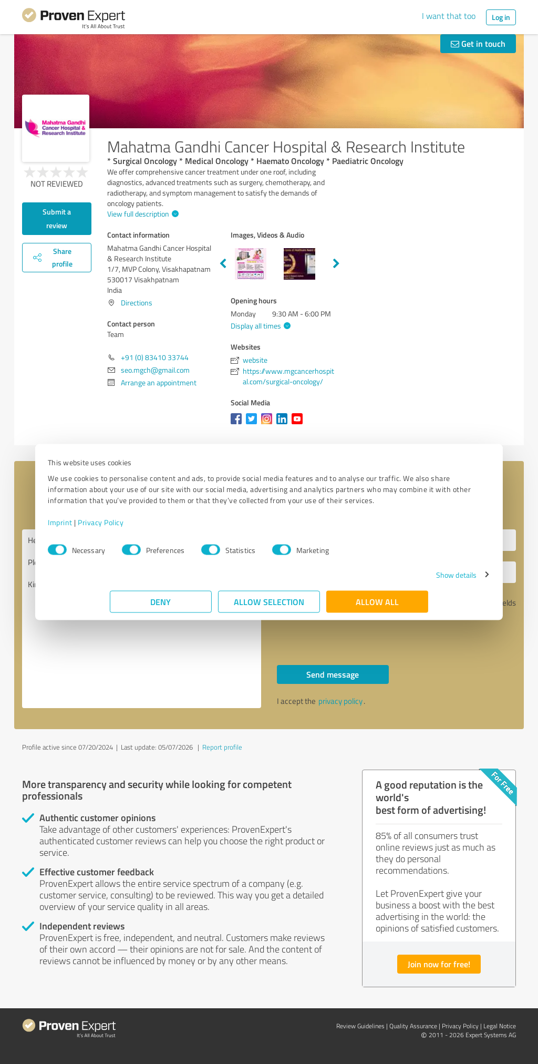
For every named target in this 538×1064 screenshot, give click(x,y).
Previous (223, 264)
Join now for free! (439, 964)
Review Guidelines (360, 1025)
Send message (332, 674)
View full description (141, 214)
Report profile (222, 747)
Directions (136, 303)
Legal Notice (499, 1025)
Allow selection (269, 607)
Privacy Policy (162, 528)
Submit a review (57, 218)
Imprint (122, 528)
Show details (394, 580)
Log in (501, 17)
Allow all (377, 607)
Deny (161, 607)
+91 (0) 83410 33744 (155, 357)
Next (336, 264)
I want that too (448, 16)
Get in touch (478, 43)
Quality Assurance (413, 1025)
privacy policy (340, 701)
